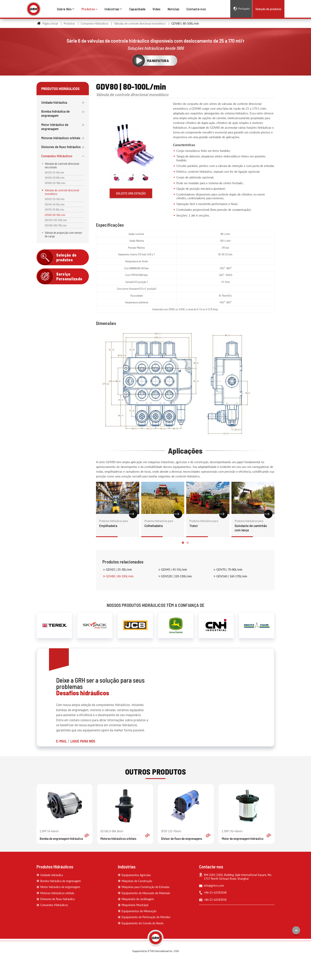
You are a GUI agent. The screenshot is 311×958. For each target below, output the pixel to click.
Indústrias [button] (112, 9)
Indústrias (126, 866)
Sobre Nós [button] (64, 9)
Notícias (173, 9)
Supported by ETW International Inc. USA (155, 951)
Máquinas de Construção (137, 881)
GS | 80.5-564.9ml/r (125, 835)
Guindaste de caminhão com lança (253, 525)
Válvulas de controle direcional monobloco (140, 23)
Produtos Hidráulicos (54, 866)
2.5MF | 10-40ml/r (246, 835)
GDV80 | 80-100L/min (119, 576)
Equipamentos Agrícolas (136, 875)
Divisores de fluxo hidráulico (61, 147)
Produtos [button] (88, 9)
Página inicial (47, 23)
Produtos (69, 23)
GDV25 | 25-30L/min (119, 569)
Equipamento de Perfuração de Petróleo (146, 917)
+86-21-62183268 (215, 892)
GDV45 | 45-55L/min (174, 569)
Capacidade (137, 9)
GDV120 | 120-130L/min (176, 576)
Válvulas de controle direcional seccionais (62, 165)
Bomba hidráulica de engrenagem (55, 113)
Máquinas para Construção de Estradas (145, 887)
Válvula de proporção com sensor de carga (63, 234)
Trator (207, 523)
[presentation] (101, 516)
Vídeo (157, 9)
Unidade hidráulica (54, 102)
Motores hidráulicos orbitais (60, 138)
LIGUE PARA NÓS (82, 741)
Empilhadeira (117, 523)
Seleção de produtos (268, 9)
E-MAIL (61, 741)
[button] (182, 542)
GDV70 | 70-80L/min (229, 569)
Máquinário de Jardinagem (138, 899)
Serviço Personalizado (69, 276)
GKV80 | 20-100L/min (55, 183)
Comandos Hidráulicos (94, 23)
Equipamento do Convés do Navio (142, 923)
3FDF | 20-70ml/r (186, 835)
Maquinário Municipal (135, 905)
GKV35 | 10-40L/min (54, 172)
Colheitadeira (162, 523)
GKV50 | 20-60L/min (54, 177)
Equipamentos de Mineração (139, 911)
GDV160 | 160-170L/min (231, 576)
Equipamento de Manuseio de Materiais (146, 893)
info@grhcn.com (214, 885)
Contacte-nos (196, 9)
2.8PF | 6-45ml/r (64, 835)
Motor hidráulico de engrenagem (54, 126)
